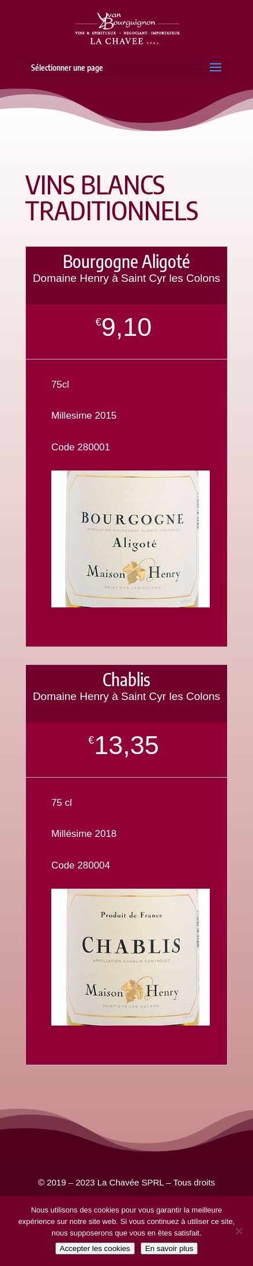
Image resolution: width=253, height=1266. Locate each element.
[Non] (238, 1231)
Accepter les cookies (95, 1248)
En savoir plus (169, 1248)
